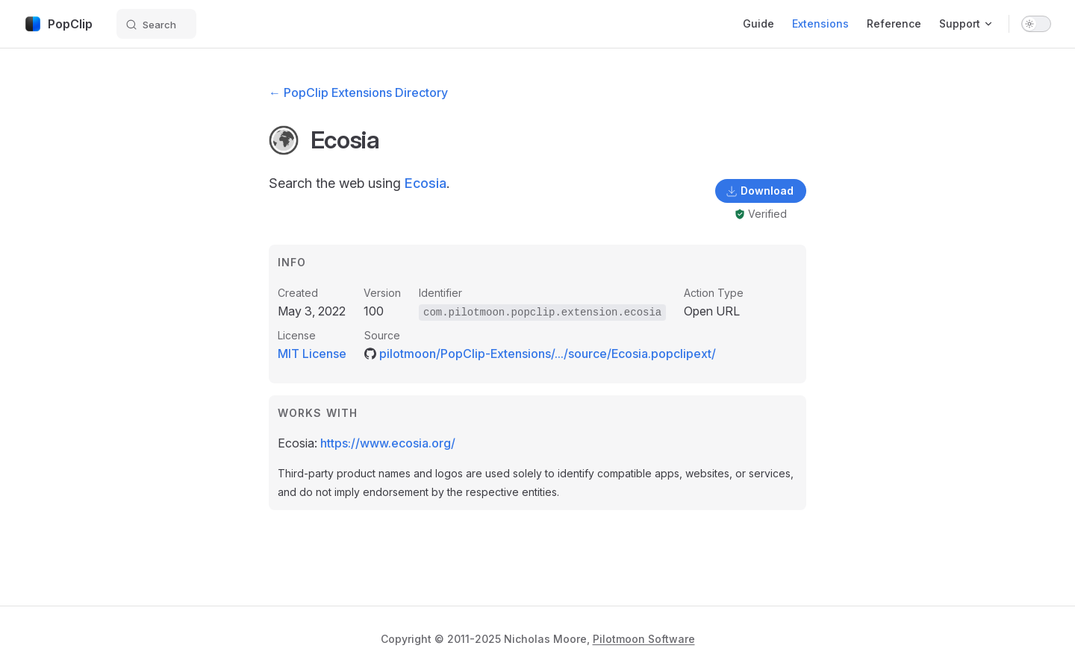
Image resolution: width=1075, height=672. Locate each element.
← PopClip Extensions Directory (358, 92)
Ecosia (425, 183)
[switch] (1036, 24)
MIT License (312, 353)
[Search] (156, 24)
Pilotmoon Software (644, 638)
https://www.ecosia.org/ (387, 443)
